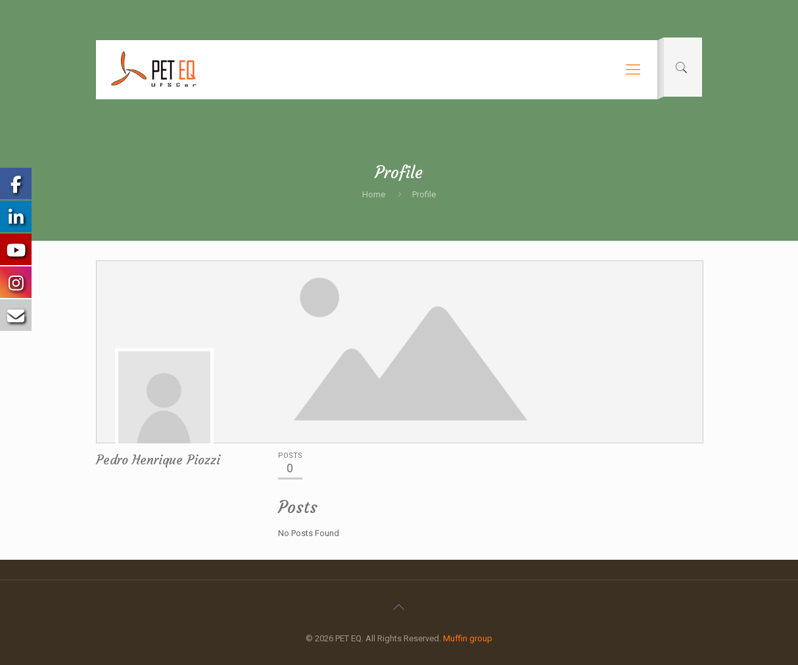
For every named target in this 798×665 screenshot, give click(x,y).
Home (373, 194)
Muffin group (467, 638)
